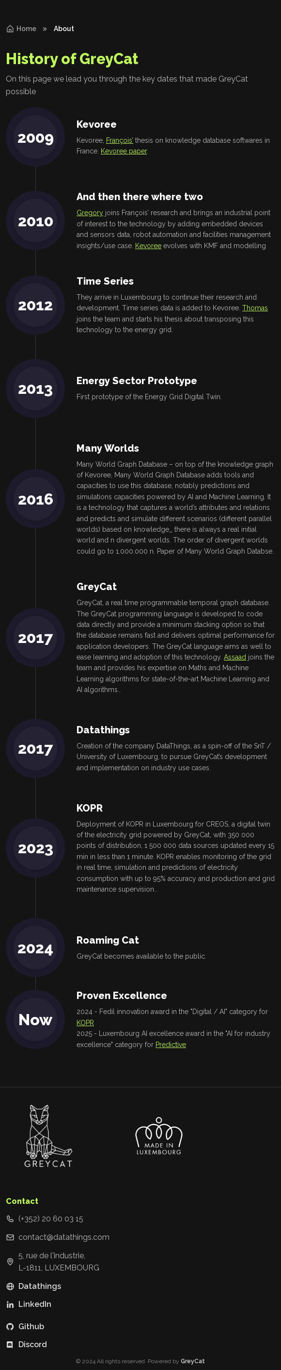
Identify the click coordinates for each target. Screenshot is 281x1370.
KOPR (85, 1023)
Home (21, 28)
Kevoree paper (124, 151)
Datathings (33, 1286)
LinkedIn (28, 1304)
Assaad (235, 657)
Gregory (90, 213)
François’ (119, 140)
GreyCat (193, 1361)
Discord (26, 1344)
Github (25, 1326)
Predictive (171, 1045)
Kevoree (148, 246)
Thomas (255, 308)
